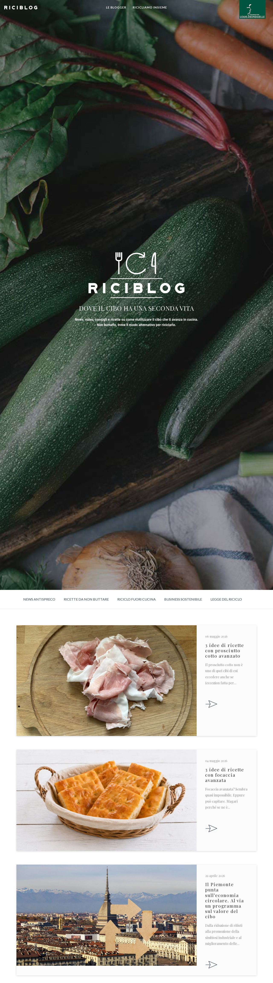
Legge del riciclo (226, 599)
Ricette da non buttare (86, 599)
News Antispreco (39, 599)
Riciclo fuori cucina (136, 599)
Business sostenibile (183, 599)
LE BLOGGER (116, 7)
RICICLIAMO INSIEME (150, 7)
